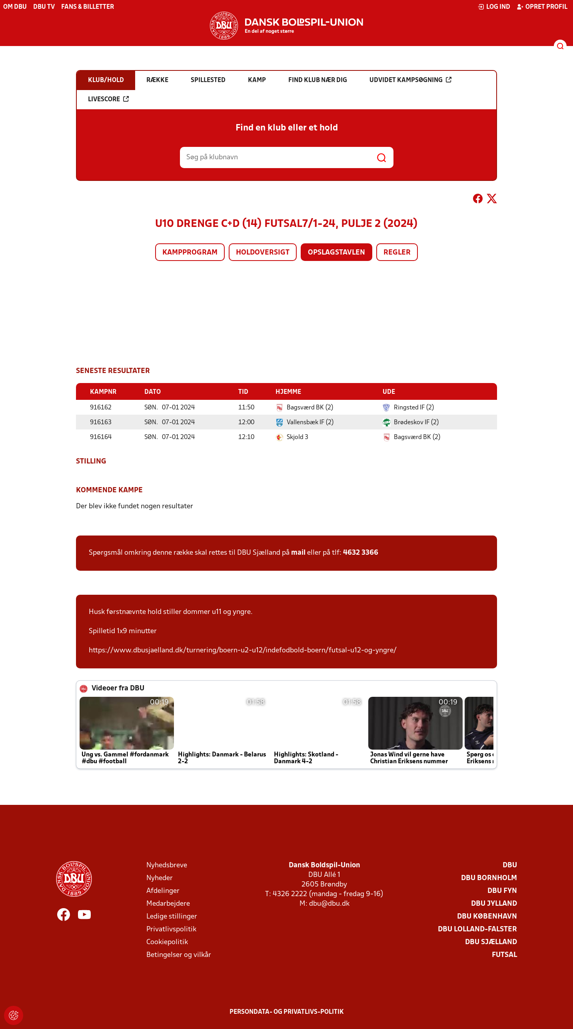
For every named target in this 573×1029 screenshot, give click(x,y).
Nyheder (159, 878)
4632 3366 (360, 552)
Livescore (108, 99)
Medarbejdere (168, 903)
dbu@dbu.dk (329, 903)
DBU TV (44, 7)
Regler (397, 252)
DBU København (487, 916)
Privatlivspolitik (171, 929)
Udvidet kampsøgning (410, 80)
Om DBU (15, 7)
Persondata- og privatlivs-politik (287, 1012)
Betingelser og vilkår (178, 954)
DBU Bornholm (489, 878)
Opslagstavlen (336, 252)
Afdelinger (163, 890)
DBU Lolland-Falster (477, 929)
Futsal (504, 954)
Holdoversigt (262, 252)
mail (298, 552)
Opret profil (542, 6)
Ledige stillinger (171, 916)
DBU (510, 865)
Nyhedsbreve (166, 865)
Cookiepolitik (167, 942)
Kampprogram (190, 252)
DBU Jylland (494, 903)
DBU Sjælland (491, 942)
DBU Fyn (502, 890)
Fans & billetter (87, 7)
